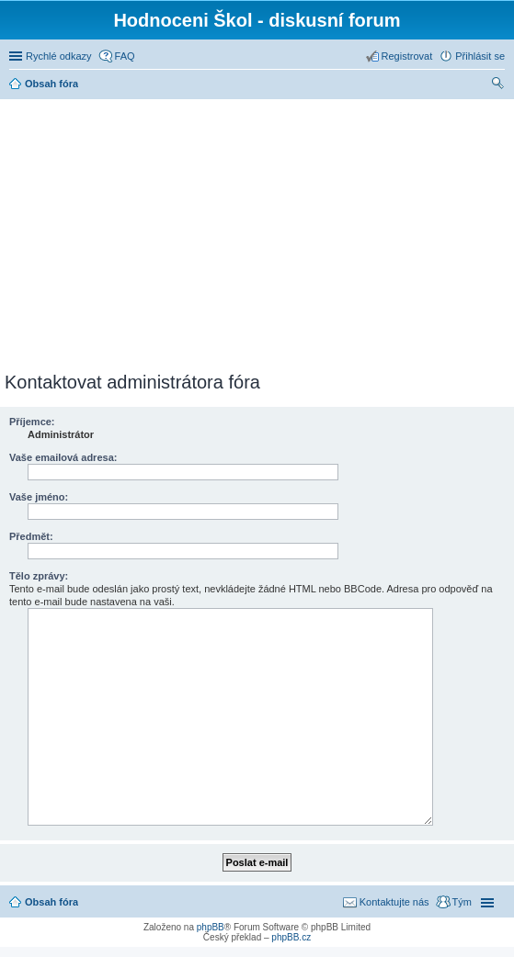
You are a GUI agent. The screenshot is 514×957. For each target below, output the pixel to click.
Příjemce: (32, 421)
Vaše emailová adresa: (63, 457)
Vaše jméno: (38, 496)
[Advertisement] (259, 232)
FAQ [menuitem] (125, 56)
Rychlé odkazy (59, 56)
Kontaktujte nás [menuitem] (394, 901)
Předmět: (31, 536)
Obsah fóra (51, 901)
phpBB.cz (291, 937)
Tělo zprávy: (38, 575)
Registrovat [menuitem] (407, 56)
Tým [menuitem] (462, 901)
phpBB (210, 927)
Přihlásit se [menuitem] (480, 56)
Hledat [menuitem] (498, 85)
